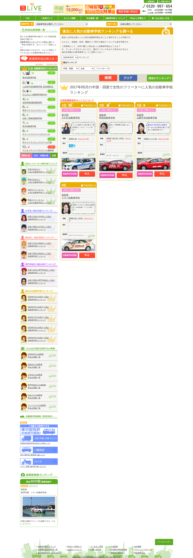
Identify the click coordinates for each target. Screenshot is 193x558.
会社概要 (150, 1)
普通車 (71, 139)
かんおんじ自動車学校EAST (34, 94)
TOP (28, 18)
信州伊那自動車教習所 (32, 102)
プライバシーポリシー (143, 550)
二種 (75, 139)
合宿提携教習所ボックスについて (77, 100)
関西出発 (26, 155)
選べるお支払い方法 (160, 18)
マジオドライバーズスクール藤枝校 (38, 150)
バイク (151, 139)
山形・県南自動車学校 (32, 118)
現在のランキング (159, 78)
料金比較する (90, 105)
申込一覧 (47, 42)
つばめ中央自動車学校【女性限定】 (38, 86)
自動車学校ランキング (115, 18)
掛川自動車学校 (29, 126)
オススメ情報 (69, 18)
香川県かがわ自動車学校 (71, 116)
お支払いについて (74, 550)
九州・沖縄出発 (40, 155)
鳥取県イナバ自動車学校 (71, 196)
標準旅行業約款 (117, 553)
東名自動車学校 (29, 77)
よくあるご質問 (96, 547)
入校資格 (114, 547)
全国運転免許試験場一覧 (48, 550)
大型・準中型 (119, 138)
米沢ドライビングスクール (34, 110)
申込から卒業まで (138, 18)
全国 (54, 155)
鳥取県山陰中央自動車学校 (147, 116)
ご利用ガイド (47, 18)
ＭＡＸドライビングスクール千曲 (37, 142)
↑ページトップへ (164, 542)
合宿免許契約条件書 (119, 550)
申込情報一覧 (92, 18)
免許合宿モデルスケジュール (49, 553)
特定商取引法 (139, 553)
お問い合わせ (165, 1)
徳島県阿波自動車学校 (107, 116)
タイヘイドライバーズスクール (36, 134)
